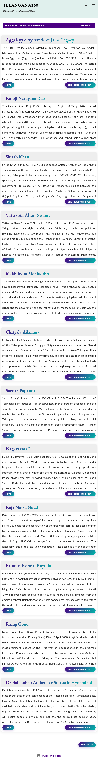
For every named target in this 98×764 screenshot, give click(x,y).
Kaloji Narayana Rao (25, 98)
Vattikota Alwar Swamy (28, 215)
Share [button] (8, 85)
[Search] (86, 6)
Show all (87, 25)
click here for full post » (80, 85)
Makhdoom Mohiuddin (27, 273)
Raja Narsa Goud (22, 507)
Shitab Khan (17, 157)
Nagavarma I (18, 449)
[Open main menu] (93, 5)
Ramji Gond (17, 624)
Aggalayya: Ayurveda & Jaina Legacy (40, 40)
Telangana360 (20, 5)
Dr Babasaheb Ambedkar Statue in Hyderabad (49, 682)
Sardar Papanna (20, 390)
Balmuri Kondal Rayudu (28, 566)
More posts (87, 745)
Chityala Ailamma (22, 332)
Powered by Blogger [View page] (49, 755)
